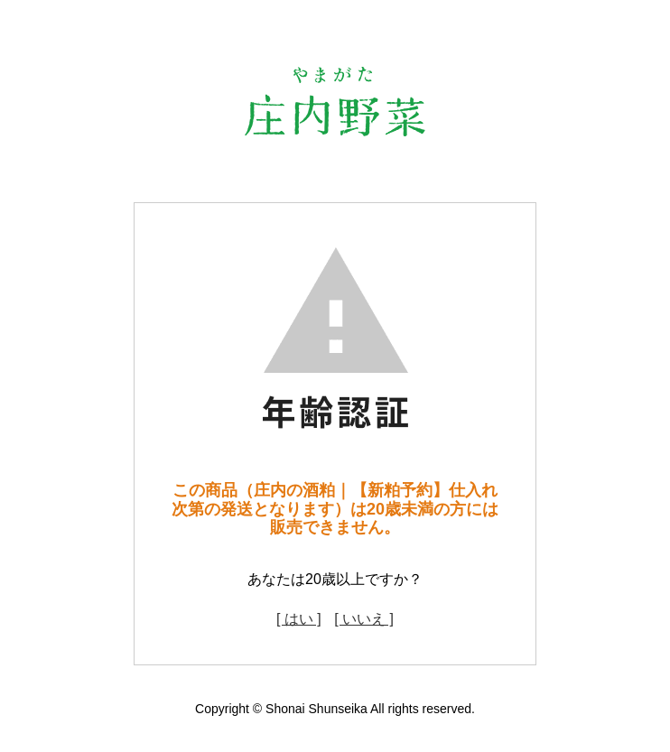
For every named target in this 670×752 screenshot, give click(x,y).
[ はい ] (298, 619)
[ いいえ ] (364, 619)
